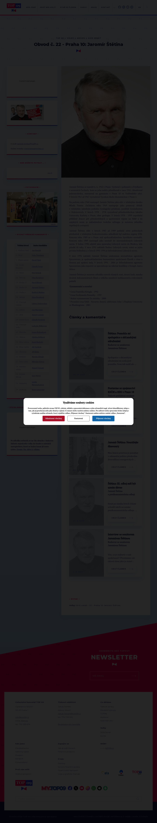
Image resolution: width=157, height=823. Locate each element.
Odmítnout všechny (53, 418)
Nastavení (78, 418)
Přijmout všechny (103, 418)
